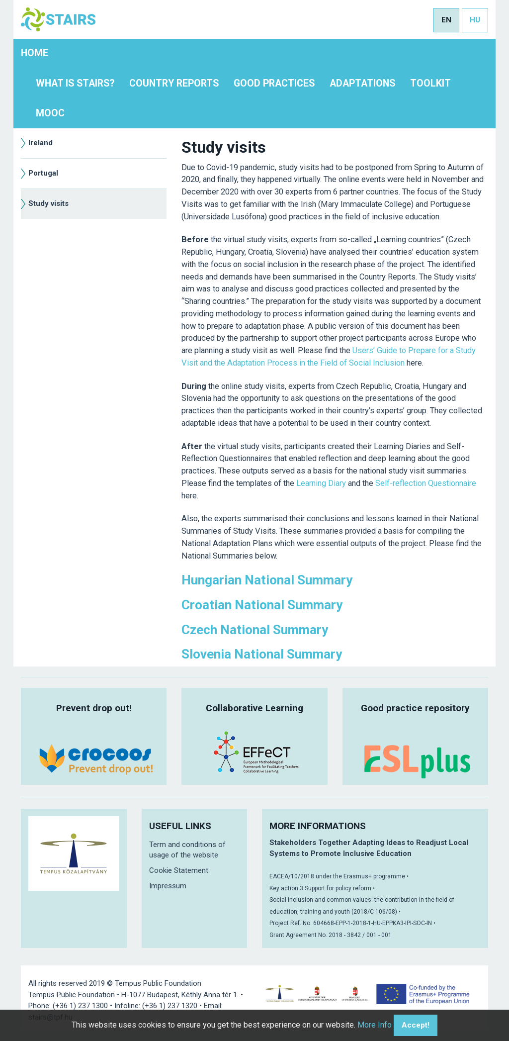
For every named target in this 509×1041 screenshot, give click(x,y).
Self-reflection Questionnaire (425, 483)
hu (475, 19)
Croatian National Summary (261, 604)
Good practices (274, 83)
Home (34, 53)
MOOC (50, 113)
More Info (374, 1025)
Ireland (40, 142)
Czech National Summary (254, 629)
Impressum (167, 885)
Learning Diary (321, 483)
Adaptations (362, 83)
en (446, 19)
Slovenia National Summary (261, 654)
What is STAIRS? (75, 83)
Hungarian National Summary (266, 579)
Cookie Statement (178, 870)
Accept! (415, 1025)
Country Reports (174, 83)
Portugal (43, 173)
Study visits (48, 203)
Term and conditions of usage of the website (187, 849)
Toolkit (430, 83)
